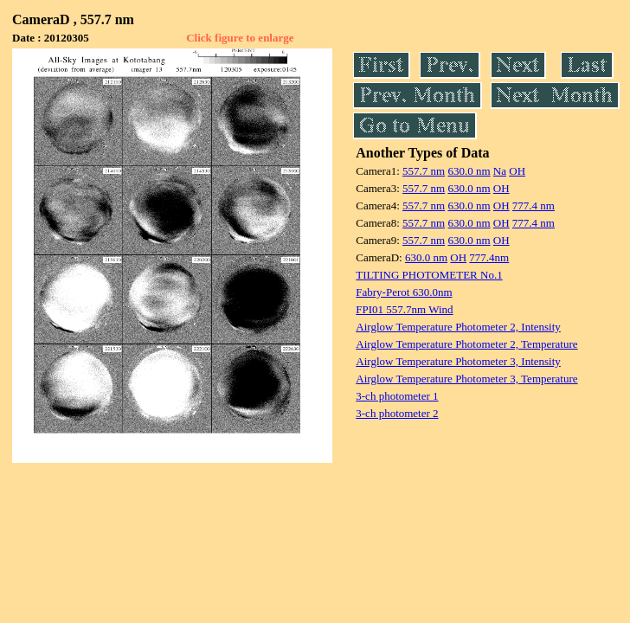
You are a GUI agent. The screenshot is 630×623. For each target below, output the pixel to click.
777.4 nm (533, 205)
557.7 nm (423, 170)
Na (499, 170)
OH (517, 170)
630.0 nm (468, 170)
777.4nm (489, 257)
